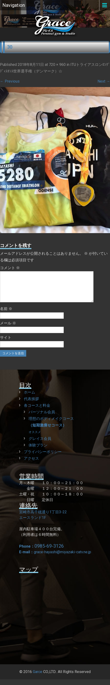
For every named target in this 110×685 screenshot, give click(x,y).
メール (8, 329)
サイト (5, 343)
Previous (10, 81)
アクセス (31, 464)
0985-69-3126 (49, 551)
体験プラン (38, 451)
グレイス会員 (40, 444)
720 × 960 (57, 64)
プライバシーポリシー (43, 457)
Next (103, 81)
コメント (10, 268)
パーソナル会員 (42, 417)
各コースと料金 (37, 411)
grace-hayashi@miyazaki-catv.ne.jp (62, 557)
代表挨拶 (31, 404)
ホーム (29, 398)
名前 (6, 314)
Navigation (13, 5)
